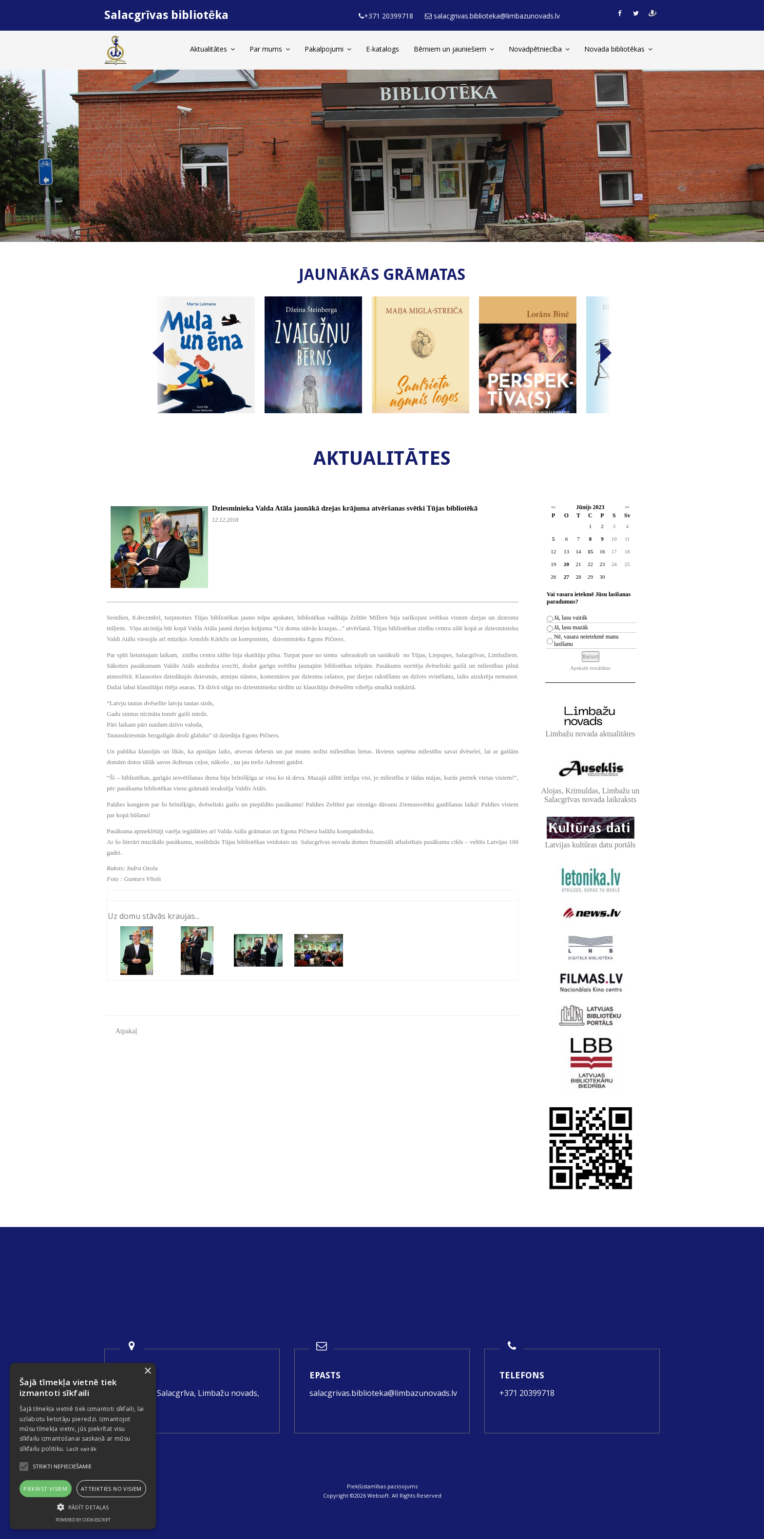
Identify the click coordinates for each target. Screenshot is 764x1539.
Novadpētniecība (539, 49)
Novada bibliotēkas (618, 49)
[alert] (83, 1446)
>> (627, 507)
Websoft (378, 1495)
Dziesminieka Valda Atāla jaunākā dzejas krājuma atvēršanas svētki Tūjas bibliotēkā (345, 508)
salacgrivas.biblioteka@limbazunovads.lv (383, 1393)
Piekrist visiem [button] (45, 1488)
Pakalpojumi (328, 49)
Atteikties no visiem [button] (111, 1488)
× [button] (147, 1371)
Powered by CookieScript (83, 1520)
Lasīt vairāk (81, 1448)
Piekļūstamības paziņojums (382, 1486)
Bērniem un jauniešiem (454, 49)
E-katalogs (382, 49)
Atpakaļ (126, 1031)
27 (566, 577)
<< (553, 507)
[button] (82, 1507)
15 (590, 551)
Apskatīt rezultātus (590, 668)
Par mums (269, 49)
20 (566, 564)
